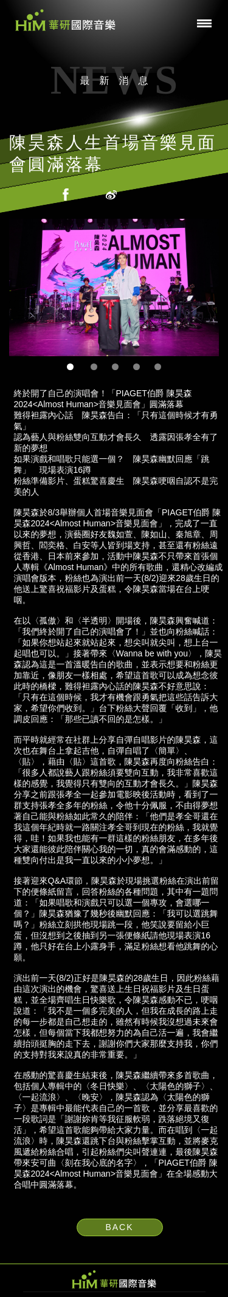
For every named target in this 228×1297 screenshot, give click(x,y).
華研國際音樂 (65, 20)
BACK (119, 1227)
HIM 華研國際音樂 (114, 1279)
